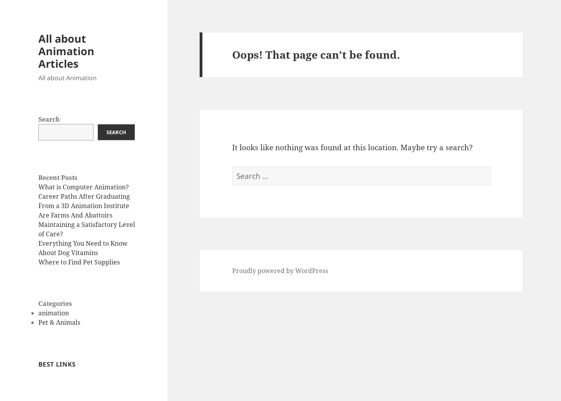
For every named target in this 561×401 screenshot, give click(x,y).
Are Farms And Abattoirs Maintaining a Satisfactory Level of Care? (86, 224)
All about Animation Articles (66, 51)
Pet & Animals (59, 322)
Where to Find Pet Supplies (79, 262)
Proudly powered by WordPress (280, 270)
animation (53, 313)
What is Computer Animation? (83, 187)
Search (49, 119)
